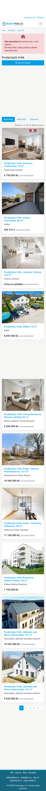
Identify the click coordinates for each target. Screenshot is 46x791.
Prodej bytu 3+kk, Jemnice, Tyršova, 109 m (23, 273)
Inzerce (18, 772)
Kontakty (32, 772)
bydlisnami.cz (16, 780)
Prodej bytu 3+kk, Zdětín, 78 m (20, 326)
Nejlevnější (21, 119)
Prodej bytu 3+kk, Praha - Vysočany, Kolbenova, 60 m (22, 524)
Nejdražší (34, 119)
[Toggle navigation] (40, 23)
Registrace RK (30, 18)
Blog (25, 772)
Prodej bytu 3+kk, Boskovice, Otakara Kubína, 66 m (19, 579)
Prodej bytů (11, 30)
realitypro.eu (26, 777)
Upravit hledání (23, 63)
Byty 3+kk (21, 30)
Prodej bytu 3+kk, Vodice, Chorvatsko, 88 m (17, 219)
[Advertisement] (23, 7)
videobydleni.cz (12, 777)
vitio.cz (36, 777)
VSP (12, 772)
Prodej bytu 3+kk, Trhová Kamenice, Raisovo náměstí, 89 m (22, 416)
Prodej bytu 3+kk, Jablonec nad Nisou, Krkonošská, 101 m (20, 633)
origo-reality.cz (29, 780)
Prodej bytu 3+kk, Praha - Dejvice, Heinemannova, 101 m (21, 470)
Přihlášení (40, 18)
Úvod (3, 30)
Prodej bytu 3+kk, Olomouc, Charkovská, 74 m (18, 165)
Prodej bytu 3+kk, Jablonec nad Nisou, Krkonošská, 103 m (20, 688)
